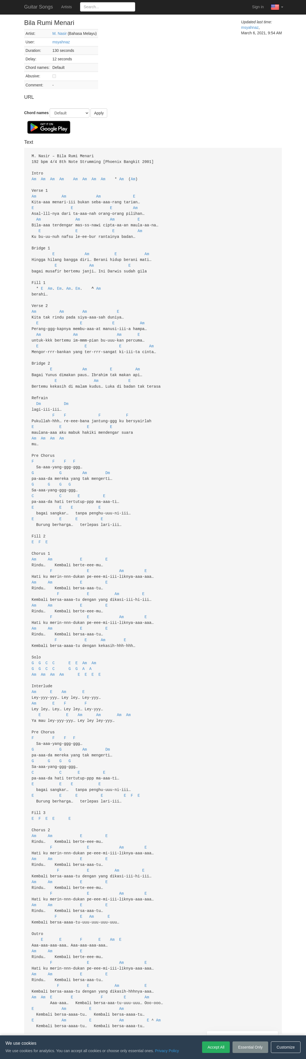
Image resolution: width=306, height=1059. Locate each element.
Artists (66, 7)
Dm (38, 391)
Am (34, 177)
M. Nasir (60, 33)
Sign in (258, 7)
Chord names (36, 113)
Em (59, 282)
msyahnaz (61, 42)
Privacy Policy (154, 1027)
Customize (286, 1047)
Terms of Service (122, 1027)
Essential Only (250, 1047)
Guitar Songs (38, 7)
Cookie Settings (184, 1027)
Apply (99, 113)
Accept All (216, 1047)
